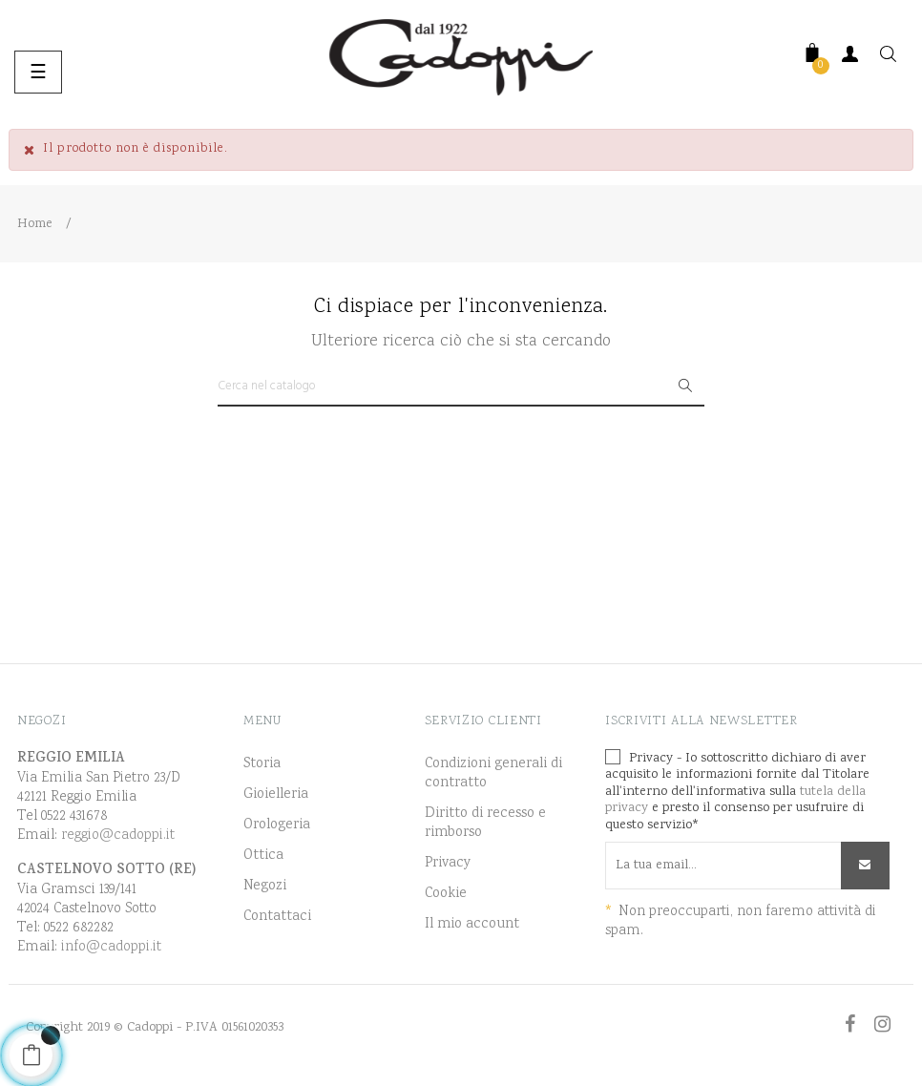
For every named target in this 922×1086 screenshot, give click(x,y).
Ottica (263, 856)
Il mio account (472, 924)
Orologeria (276, 825)
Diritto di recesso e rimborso (485, 824)
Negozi (264, 886)
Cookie (446, 894)
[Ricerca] (461, 387)
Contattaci (277, 917)
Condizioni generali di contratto (493, 774)
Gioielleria (275, 794)
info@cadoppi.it (111, 947)
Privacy (448, 863)
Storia (262, 764)
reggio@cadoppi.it (118, 835)
